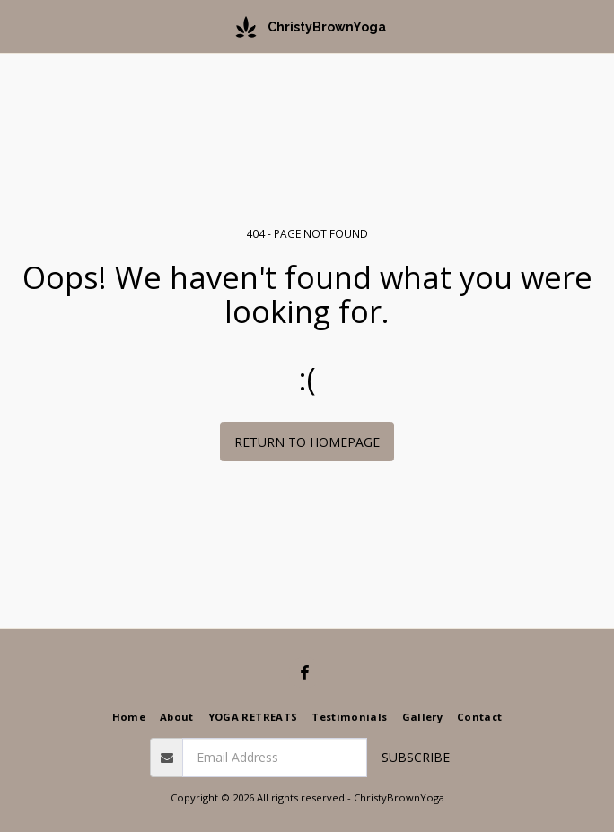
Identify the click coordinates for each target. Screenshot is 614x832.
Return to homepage (307, 442)
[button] (19, 25)
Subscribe (416, 757)
